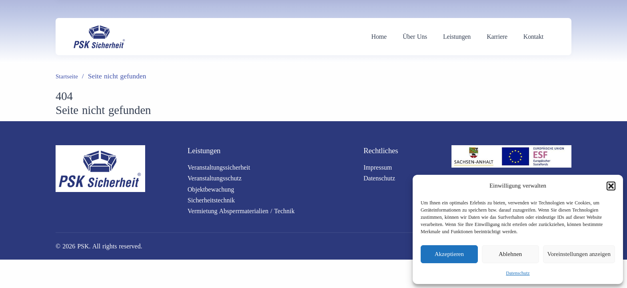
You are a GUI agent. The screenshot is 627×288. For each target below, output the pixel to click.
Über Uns (415, 36)
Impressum (377, 167)
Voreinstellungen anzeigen (579, 254)
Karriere (497, 36)
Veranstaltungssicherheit (219, 167)
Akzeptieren (449, 254)
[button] (611, 186)
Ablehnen (510, 254)
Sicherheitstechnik (211, 200)
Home (379, 36)
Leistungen (457, 36)
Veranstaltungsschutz (215, 178)
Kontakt (533, 36)
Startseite (67, 76)
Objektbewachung (211, 189)
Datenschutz (517, 273)
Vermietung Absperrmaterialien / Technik (241, 211)
